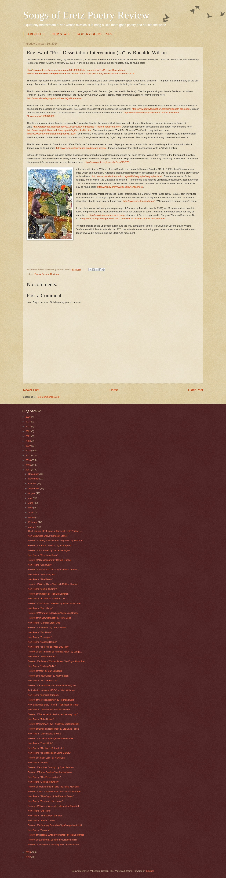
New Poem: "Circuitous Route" (43, 555)
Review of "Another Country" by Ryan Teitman (51, 767)
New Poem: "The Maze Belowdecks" (46, 748)
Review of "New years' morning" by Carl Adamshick (53, 844)
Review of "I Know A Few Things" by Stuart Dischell (53, 724)
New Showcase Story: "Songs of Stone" (47, 536)
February (33, 522)
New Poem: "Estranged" (40, 637)
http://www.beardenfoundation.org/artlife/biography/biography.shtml (127, 176)
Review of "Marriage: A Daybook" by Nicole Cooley (53, 613)
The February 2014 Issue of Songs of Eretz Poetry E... (55, 531)
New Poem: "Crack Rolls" (40, 743)
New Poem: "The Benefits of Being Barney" (49, 753)
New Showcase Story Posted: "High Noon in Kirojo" (53, 704)
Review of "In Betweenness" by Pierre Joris (49, 618)
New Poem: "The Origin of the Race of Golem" (51, 796)
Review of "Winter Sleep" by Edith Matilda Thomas (53, 584)
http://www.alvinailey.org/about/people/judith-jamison (54, 98)
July (30, 498)
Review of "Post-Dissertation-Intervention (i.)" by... (52, 685)
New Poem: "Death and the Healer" (45, 801)
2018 (28, 450)
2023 (28, 426)
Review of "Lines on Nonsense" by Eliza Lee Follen (53, 728)
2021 (28, 436)
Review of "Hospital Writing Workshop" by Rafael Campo (56, 835)
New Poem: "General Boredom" (43, 695)
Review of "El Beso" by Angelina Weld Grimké (51, 738)
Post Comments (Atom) (48, 397)
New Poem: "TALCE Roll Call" (43, 680)
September (34, 488)
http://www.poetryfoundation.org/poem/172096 (51, 133)
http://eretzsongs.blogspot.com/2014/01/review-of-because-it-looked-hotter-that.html (77, 126)
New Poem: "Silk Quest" (40, 565)
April (30, 512)
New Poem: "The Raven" (40, 579)
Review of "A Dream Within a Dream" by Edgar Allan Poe (56, 661)
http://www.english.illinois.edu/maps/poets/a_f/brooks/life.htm (59, 130)
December (33, 474)
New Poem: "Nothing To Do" (42, 666)
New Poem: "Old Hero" (39, 810)
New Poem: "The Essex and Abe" (44, 777)
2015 (28, 465)
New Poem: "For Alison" (40, 632)
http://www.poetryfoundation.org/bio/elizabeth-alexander (161, 109)
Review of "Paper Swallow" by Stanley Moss (50, 772)
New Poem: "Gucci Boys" (40, 608)
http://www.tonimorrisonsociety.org (107, 215)
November (33, 478)
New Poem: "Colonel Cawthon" (43, 782)
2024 (28, 421)
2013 (28, 852)
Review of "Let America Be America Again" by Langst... (55, 651)
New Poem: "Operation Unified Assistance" (49, 709)
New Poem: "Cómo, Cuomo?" (42, 589)
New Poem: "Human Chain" (41, 820)
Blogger (150, 871)
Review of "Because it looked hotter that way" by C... (54, 714)
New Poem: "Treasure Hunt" (42, 656)
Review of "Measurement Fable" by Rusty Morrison (53, 786)
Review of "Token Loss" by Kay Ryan (46, 757)
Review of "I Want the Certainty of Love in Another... (53, 569)
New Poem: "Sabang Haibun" (42, 642)
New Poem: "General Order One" (44, 622)
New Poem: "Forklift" (38, 762)
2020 (28, 441)
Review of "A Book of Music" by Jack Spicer (49, 545)
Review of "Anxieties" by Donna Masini (47, 627)
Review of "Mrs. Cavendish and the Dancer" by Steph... (55, 791)
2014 (28, 470)
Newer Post (31, 390)
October (32, 483)
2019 (28, 445)
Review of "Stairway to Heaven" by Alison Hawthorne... (55, 603)
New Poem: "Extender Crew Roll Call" (46, 598)
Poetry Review (42, 274)
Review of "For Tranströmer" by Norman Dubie (51, 700)
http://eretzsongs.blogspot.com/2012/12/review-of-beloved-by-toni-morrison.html (123, 218)
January (32, 527)
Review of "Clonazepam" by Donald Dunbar (49, 560)
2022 (28, 431)
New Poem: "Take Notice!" (41, 719)
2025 (28, 416)
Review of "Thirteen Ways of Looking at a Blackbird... (54, 806)
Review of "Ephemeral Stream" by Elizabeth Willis (52, 839)
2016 (28, 460)
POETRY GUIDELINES (94, 34)
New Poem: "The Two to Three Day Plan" (48, 647)
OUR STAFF (61, 34)
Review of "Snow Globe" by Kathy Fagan (48, 675)
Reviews (54, 274)
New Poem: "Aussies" (38, 830)
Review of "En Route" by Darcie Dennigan (49, 550)
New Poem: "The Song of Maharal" (45, 815)
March (31, 517)
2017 (28, 455)
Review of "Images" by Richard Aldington (48, 593)
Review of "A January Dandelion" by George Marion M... (56, 825)
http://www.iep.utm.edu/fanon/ (139, 201)
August (32, 493)
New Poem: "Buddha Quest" (42, 574)
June (31, 503)
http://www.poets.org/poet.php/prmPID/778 (107, 162)
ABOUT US (36, 34)
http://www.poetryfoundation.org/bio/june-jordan (81, 148)
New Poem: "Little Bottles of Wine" (45, 733)
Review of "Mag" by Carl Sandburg (45, 671)
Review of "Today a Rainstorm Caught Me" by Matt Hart (55, 540)
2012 (28, 857)
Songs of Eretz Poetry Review (86, 15)
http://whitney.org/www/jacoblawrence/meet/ (120, 187)
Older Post (195, 390)
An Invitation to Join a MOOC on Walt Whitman (51, 690)
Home (114, 390)
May (30, 507)
